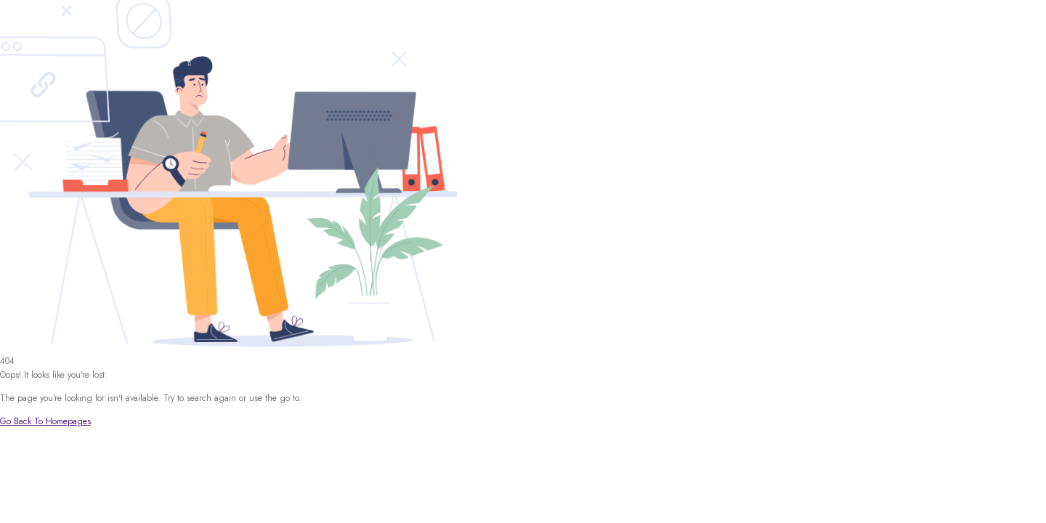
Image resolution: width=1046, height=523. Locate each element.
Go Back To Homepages (45, 421)
